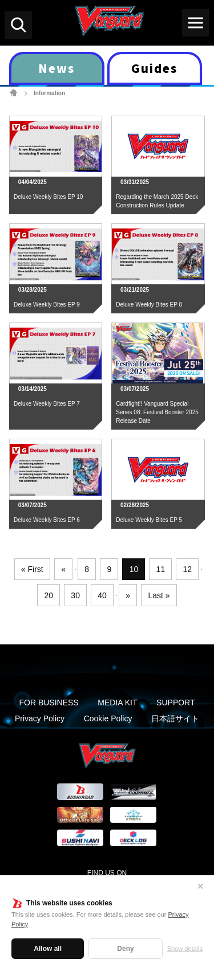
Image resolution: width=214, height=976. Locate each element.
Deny (125, 949)
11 (160, 569)
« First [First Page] (32, 569)
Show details (185, 948)
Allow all (48, 949)
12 (187, 569)
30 (75, 595)
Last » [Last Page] (158, 595)
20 (48, 595)
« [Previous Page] (63, 569)
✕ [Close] (200, 886)
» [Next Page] (128, 595)
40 (102, 595)
